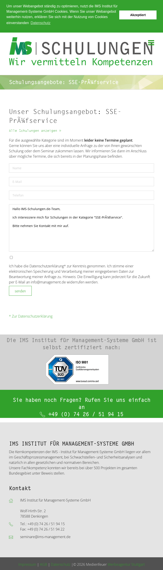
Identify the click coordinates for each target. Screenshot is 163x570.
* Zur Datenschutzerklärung (30, 316)
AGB (43, 564)
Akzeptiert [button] (138, 15)
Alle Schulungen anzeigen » (35, 131)
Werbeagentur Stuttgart (126, 564)
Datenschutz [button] (40, 23)
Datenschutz (60, 564)
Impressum (27, 564)
